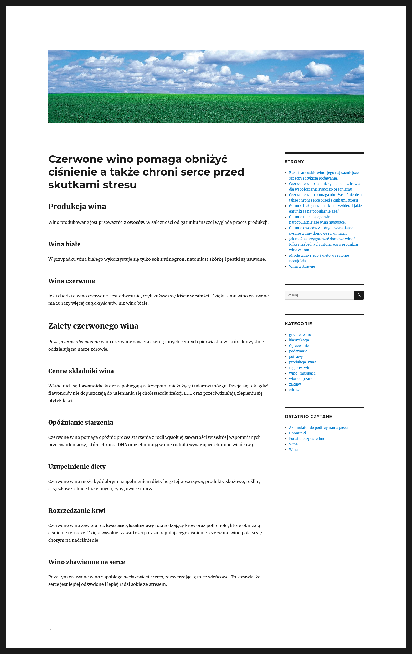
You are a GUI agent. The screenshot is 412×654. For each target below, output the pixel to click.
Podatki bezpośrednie (307, 438)
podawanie (298, 351)
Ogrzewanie (299, 346)
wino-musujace (302, 373)
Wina (293, 444)
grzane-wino (300, 335)
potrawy (296, 357)
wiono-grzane (301, 379)
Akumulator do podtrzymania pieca (318, 427)
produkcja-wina (302, 362)
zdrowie (295, 390)
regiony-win (299, 368)
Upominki (297, 433)
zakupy (295, 384)
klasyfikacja (299, 340)
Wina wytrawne (302, 266)
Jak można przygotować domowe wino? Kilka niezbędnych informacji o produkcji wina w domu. (323, 244)
